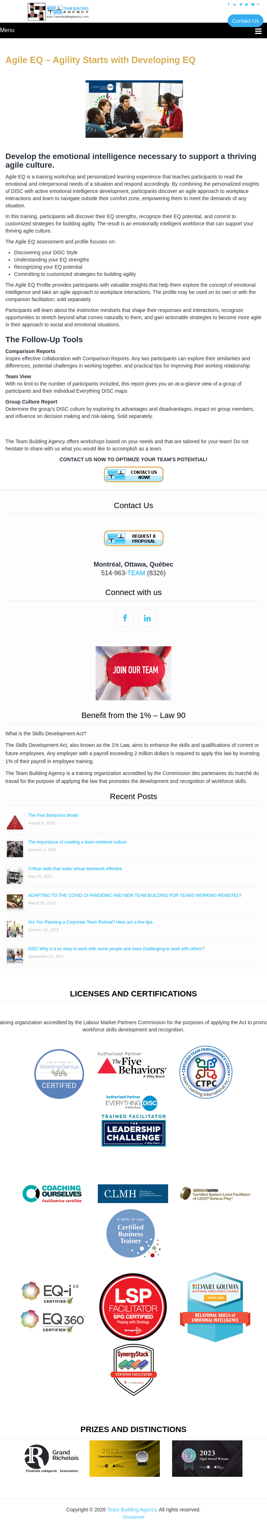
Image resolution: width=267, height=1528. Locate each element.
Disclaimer (134, 1517)
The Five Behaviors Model (53, 815)
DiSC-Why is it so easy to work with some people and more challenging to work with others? (116, 948)
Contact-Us (245, 21)
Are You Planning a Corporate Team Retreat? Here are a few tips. (91, 922)
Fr (258, 4)
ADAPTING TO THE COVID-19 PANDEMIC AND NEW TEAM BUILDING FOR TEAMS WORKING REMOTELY (135, 895)
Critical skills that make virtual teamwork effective (75, 868)
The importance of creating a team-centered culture (77, 842)
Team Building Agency (132, 1509)
